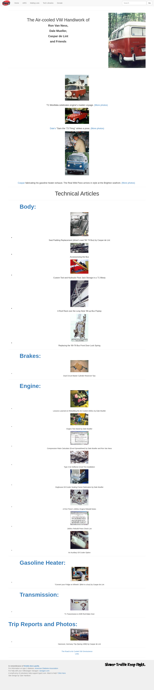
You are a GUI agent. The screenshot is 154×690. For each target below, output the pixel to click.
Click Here (62, 673)
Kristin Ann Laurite (31, 666)
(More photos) (101, 105)
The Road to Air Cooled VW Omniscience (77, 651)
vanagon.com (44, 671)
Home (17, 3)
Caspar (21, 183)
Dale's (53, 128)
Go (149, 3)
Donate (59, 3)
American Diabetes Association (46, 668)
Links (77, 654)
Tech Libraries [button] (48, 3)
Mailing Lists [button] (34, 3)
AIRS (24, 3)
